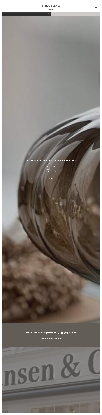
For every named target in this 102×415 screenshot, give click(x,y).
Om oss (51, 178)
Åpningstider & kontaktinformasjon (75, 14)
